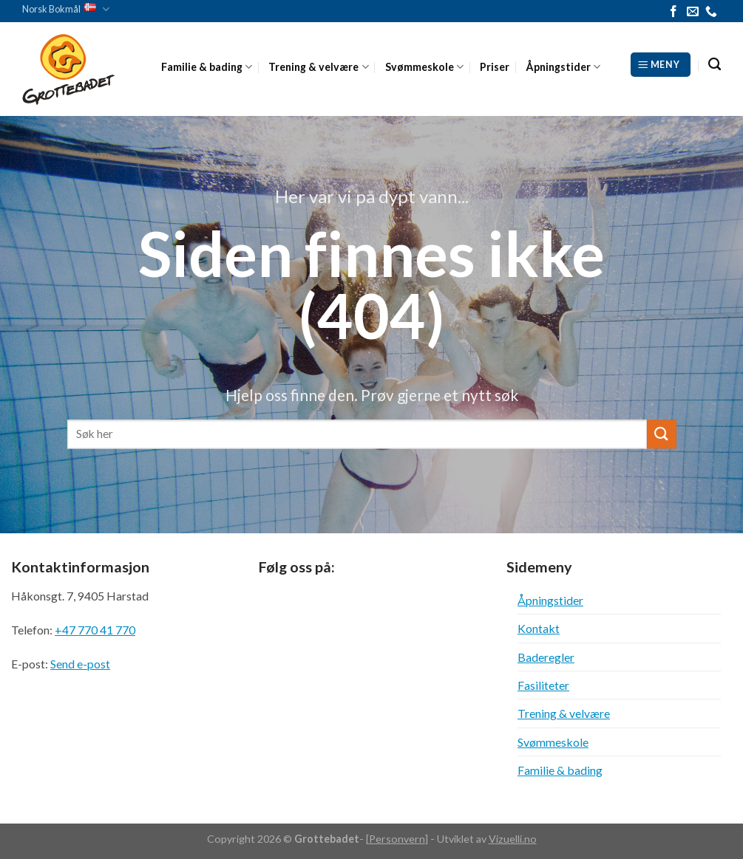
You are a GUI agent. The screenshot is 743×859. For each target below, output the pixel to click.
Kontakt (539, 628)
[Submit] (661, 434)
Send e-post (80, 664)
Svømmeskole (424, 67)
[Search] (714, 64)
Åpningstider (563, 67)
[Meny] (661, 64)
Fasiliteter (543, 685)
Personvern (397, 838)
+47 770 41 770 (95, 630)
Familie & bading (206, 67)
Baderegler (546, 657)
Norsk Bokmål (65, 9)
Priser (494, 67)
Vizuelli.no (513, 838)
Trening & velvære (318, 67)
